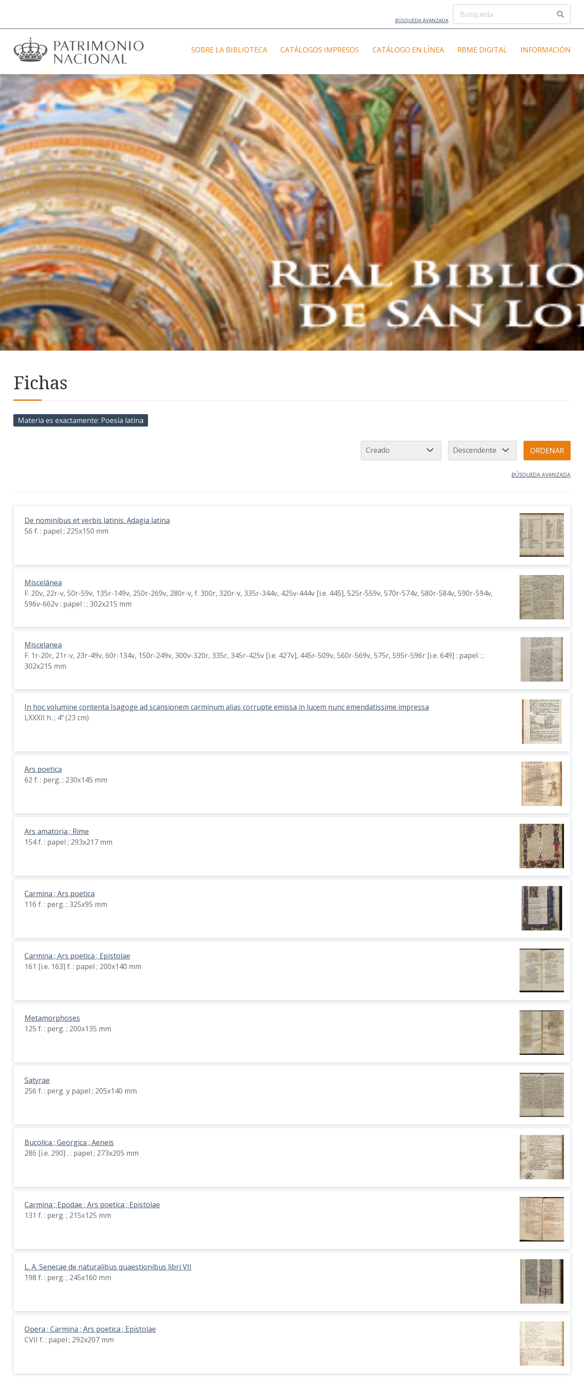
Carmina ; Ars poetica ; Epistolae (77, 956)
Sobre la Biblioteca (229, 50)
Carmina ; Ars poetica (59, 893)
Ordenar (547, 450)
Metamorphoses (52, 1018)
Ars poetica (43, 769)
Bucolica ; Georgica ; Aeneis (69, 1142)
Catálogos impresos (319, 50)
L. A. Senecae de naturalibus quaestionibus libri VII (108, 1267)
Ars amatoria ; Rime (56, 831)
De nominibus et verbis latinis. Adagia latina (97, 520)
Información (545, 50)
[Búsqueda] (512, 14)
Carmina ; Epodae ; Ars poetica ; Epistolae (92, 1204)
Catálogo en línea (408, 50)
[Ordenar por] (401, 450)
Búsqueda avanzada (421, 20)
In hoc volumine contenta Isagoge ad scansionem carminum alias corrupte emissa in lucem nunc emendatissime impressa (226, 707)
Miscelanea (43, 645)
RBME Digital (482, 50)
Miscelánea (43, 582)
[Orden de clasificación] (482, 450)
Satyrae (37, 1080)
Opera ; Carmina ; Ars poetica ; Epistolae (90, 1329)
